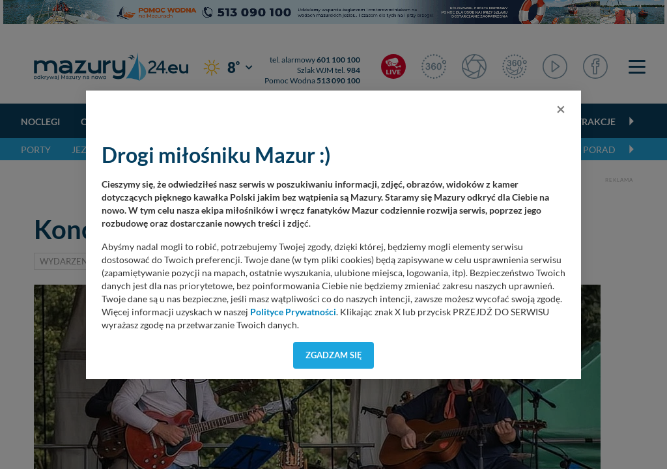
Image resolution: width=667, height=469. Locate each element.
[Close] (561, 109)
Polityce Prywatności (293, 312)
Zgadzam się (333, 355)
